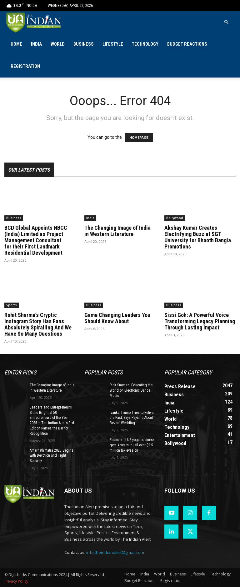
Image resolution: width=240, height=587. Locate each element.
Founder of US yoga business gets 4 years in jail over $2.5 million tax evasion (132, 445)
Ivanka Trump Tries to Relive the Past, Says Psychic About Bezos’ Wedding (131, 417)
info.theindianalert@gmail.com (115, 552)
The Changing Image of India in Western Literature (117, 230)
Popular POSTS (103, 372)
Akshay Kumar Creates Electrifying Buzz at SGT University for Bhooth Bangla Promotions (197, 237)
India (36, 44)
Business (83, 44)
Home (16, 44)
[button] (226, 22)
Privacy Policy (16, 581)
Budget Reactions (187, 44)
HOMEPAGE (138, 138)
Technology (145, 44)
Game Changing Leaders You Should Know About (117, 318)
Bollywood (174, 218)
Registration (25, 66)
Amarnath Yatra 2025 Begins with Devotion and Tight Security (51, 455)
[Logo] (34, 22)
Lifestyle (112, 44)
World (58, 44)
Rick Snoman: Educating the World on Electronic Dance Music (131, 390)
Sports (11, 305)
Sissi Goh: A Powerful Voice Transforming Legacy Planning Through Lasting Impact (199, 321)
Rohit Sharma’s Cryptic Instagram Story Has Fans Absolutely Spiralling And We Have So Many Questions (38, 324)
